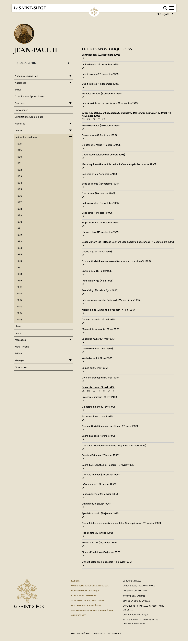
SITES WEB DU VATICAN (134, 596)
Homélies (20, 123)
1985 (19, 189)
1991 (19, 228)
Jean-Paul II (35, 49)
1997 (19, 267)
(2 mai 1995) (98, 387)
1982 (19, 169)
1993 (19, 241)
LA (83, 58)
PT (103, 119)
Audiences (20, 82)
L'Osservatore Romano (135, 590)
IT (99, 119)
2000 (19, 287)
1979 (19, 150)
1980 (19, 156)
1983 (19, 176)
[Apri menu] (171, 7)
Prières (18, 353)
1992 (19, 234)
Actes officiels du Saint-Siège (87, 600)
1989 (19, 215)
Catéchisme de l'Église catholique (90, 586)
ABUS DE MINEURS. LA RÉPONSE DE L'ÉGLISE (92, 610)
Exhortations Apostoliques (29, 116)
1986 (19, 195)
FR (94, 119)
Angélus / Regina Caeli (27, 76)
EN (83, 119)
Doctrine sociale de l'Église (86, 605)
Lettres (18, 130)
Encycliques (21, 110)
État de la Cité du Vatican (136, 601)
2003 (19, 306)
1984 (19, 182)
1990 (19, 221)
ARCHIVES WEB (78, 615)
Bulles (18, 89)
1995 (19, 254)
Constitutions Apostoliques (29, 96)
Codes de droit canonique (85, 590)
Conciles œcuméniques (84, 595)
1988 (19, 208)
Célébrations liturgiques (136, 615)
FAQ (72, 633)
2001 (19, 293)
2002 (19, 300)
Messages (20, 339)
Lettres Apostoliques (26, 137)
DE (83, 390)
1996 (19, 260)
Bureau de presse (132, 581)
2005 (19, 319)
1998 (19, 274)
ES (88, 119)
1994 (19, 247)
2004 (19, 313)
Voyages (19, 360)
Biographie (43, 62)
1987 (19, 202)
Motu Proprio (22, 346)
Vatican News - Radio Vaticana (139, 586)
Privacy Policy (114, 633)
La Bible (75, 581)
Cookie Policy (99, 633)
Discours (19, 103)
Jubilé (18, 333)
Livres (18, 326)
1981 (19, 163)
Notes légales (83, 633)
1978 (19, 143)
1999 (19, 280)
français (163, 15)
